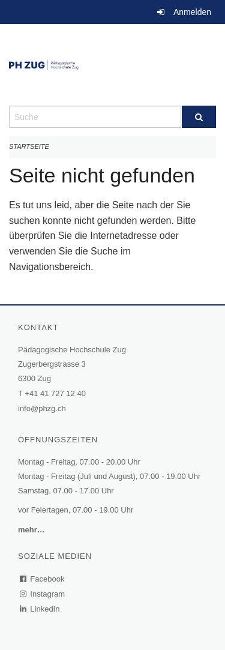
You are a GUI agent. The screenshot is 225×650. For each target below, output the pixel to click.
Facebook (42, 578)
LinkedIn (40, 608)
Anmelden (192, 12)
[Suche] (199, 117)
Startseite (29, 146)
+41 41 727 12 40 (55, 393)
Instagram (43, 593)
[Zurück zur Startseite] (112, 64)
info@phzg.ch (42, 408)
